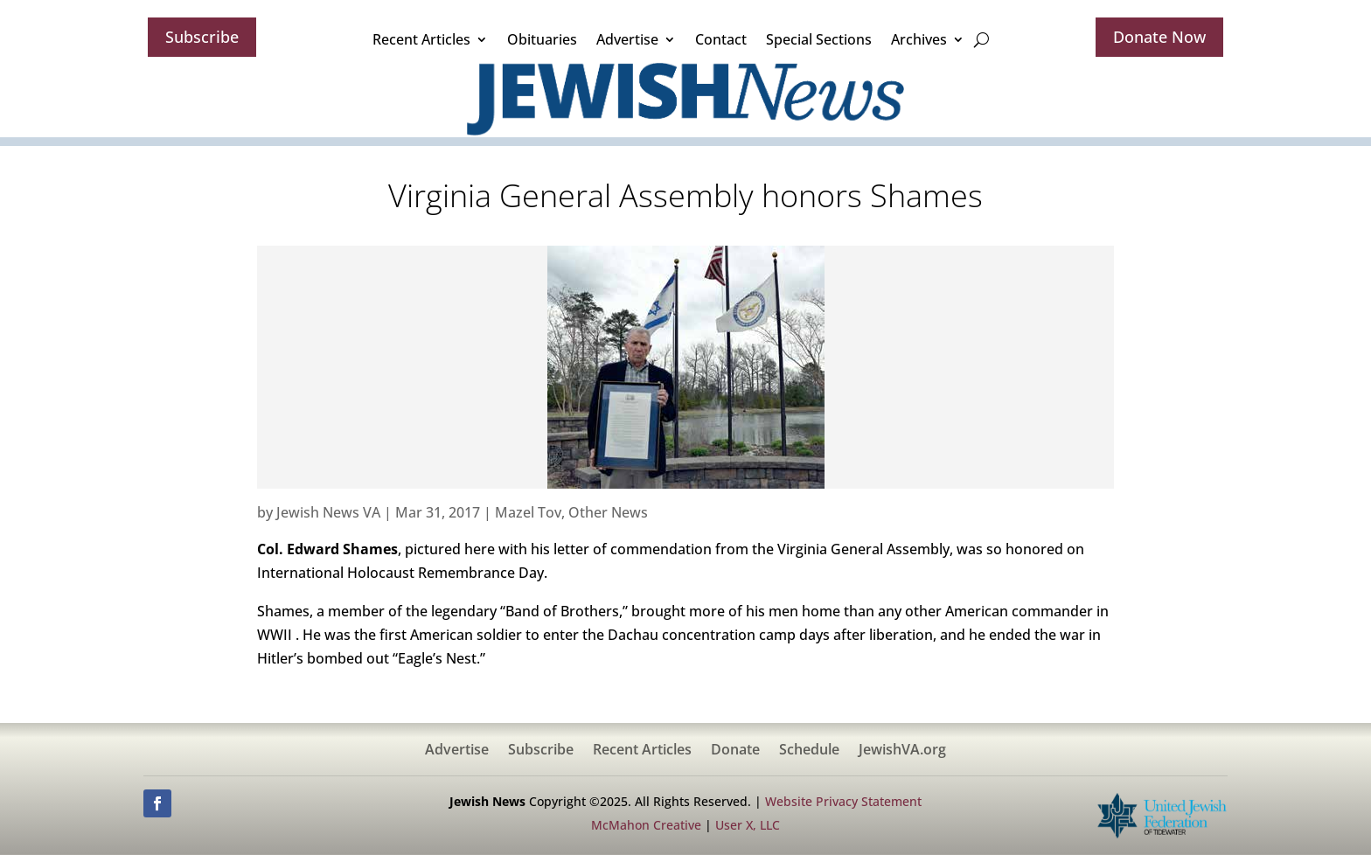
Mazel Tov (528, 512)
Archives (919, 39)
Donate (735, 751)
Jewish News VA (328, 512)
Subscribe (202, 36)
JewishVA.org (902, 751)
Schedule (809, 751)
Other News (608, 512)
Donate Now (1159, 36)
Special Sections (819, 39)
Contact (721, 39)
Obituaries (542, 39)
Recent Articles (421, 39)
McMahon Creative (646, 825)
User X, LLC (747, 825)
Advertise (627, 39)
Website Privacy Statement (843, 801)
